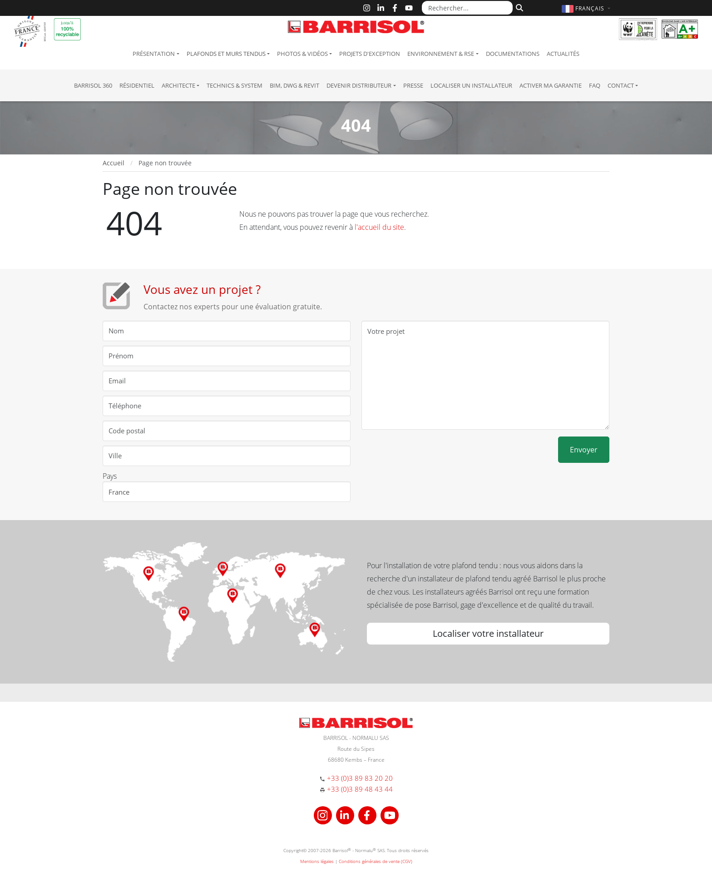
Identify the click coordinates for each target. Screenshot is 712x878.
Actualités (563, 54)
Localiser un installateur (471, 85)
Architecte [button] (178, 85)
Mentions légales (317, 861)
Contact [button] (621, 85)
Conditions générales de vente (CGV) (375, 861)
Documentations (512, 54)
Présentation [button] (154, 54)
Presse (413, 85)
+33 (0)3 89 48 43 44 (360, 789)
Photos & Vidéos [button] (302, 54)
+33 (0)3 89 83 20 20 (360, 778)
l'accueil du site (379, 227)
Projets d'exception (369, 54)
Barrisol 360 (93, 85)
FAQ (594, 85)
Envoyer (584, 450)
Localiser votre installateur (488, 633)
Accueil (113, 163)
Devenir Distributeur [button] (358, 85)
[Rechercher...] (467, 8)
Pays (110, 476)
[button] (587, 8)
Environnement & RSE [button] (440, 54)
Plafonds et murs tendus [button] (226, 54)
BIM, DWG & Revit (294, 85)
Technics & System (234, 85)
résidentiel (136, 85)
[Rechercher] (518, 7)
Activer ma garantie (550, 85)
